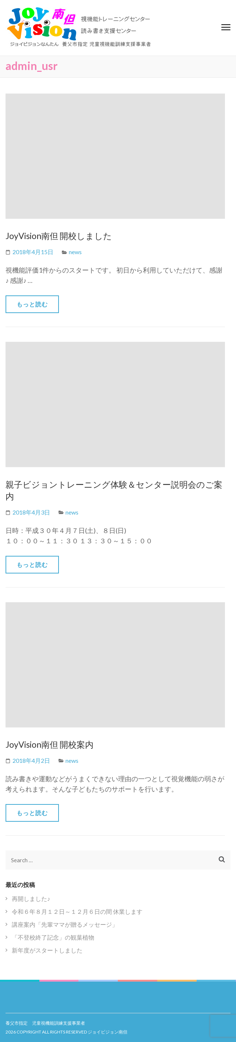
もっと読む (32, 304)
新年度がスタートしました (47, 950)
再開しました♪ (31, 898)
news (75, 251)
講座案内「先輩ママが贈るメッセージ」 (65, 924)
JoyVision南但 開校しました (59, 236)
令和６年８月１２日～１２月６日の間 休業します (77, 911)
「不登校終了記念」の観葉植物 (53, 937)
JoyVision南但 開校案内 (50, 744)
